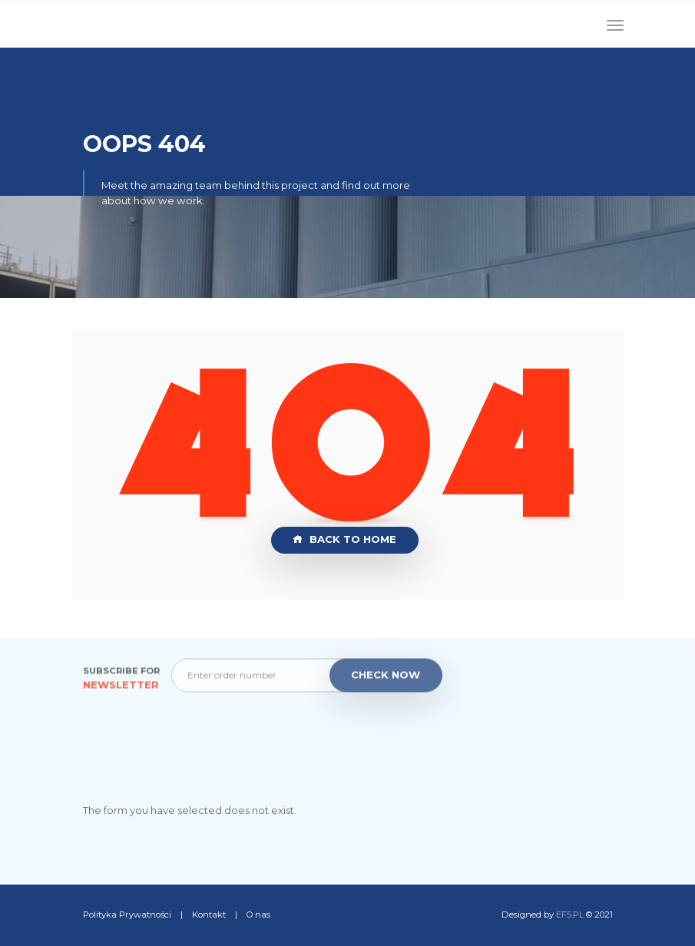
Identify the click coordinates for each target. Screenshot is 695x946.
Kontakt (210, 914)
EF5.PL (570, 914)
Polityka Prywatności (128, 914)
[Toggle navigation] (615, 24)
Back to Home (344, 539)
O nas (258, 914)
